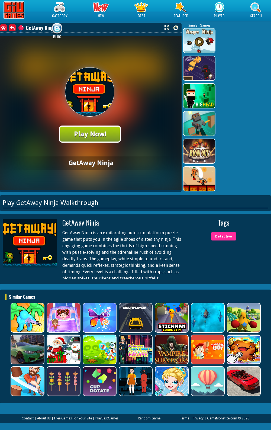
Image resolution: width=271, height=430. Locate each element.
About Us (44, 418)
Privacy (198, 418)
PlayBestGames (106, 418)
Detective (223, 236)
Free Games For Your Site (73, 418)
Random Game (149, 418)
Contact (28, 418)
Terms (184, 418)
